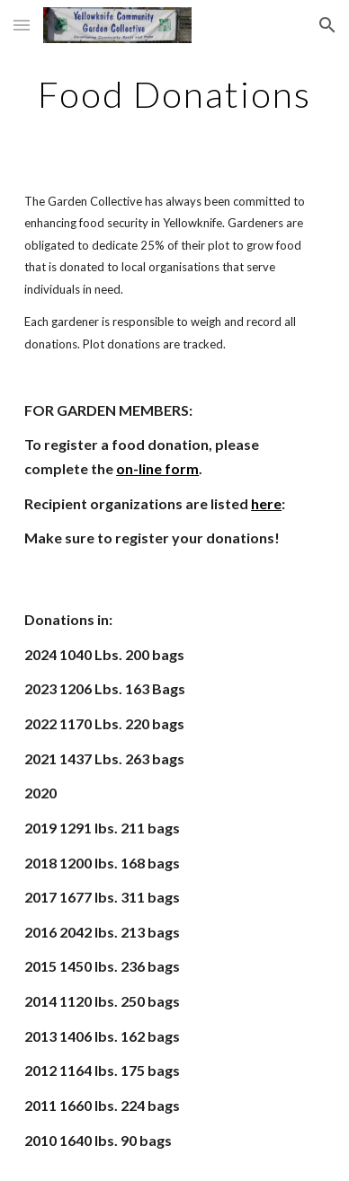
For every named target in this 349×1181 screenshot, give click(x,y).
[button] (21, 24)
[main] (174, 94)
